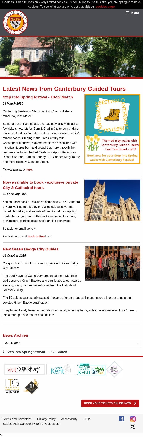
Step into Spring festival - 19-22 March (37, 352)
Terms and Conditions (17, 419)
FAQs (86, 419)
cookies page (105, 6)
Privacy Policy (46, 419)
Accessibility (69, 419)
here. (29, 169)
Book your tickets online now (107, 403)
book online (36, 236)
